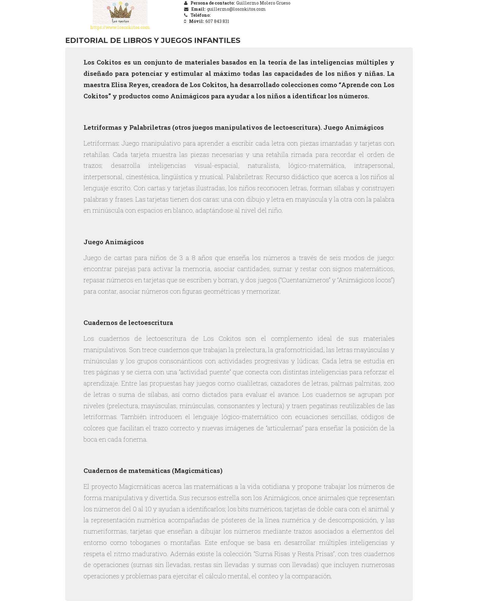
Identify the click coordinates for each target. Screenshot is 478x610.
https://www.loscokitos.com (120, 27)
